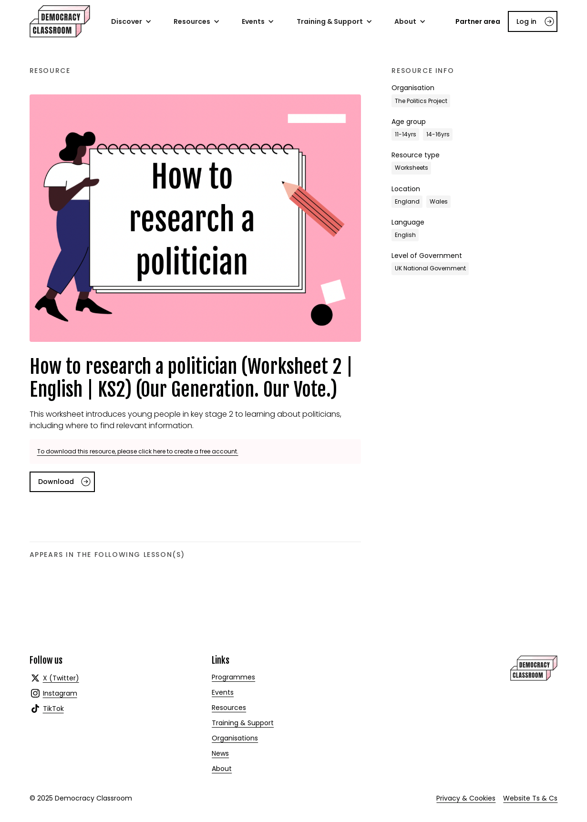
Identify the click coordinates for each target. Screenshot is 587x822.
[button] (131, 21)
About (222, 768)
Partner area (477, 21)
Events (223, 692)
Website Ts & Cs (530, 798)
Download (56, 481)
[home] (60, 21)
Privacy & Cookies (465, 798)
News (220, 753)
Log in (526, 21)
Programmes (233, 677)
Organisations (235, 738)
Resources (229, 707)
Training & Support (243, 723)
